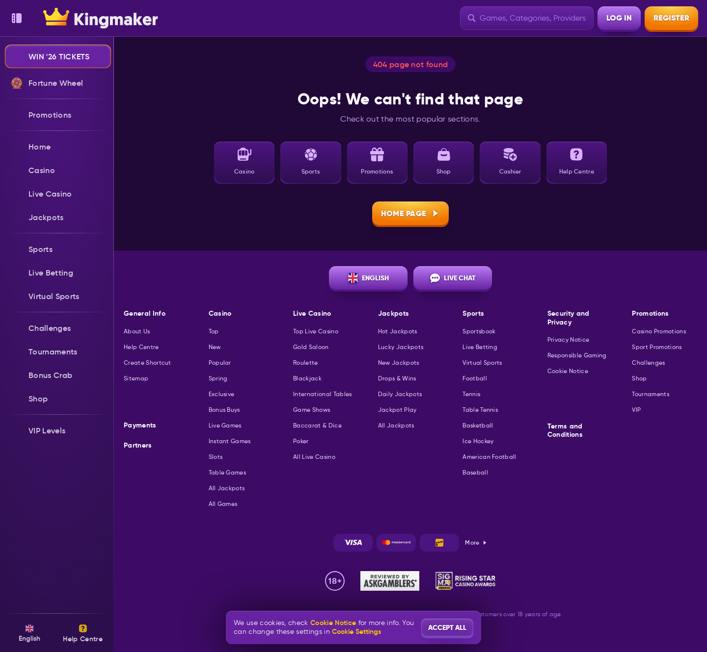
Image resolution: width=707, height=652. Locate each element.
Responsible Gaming (577, 355)
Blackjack (307, 378)
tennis (471, 394)
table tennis (480, 409)
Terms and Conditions (565, 430)
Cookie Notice (567, 371)
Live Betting (479, 347)
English (368, 278)
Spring (218, 378)
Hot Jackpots (397, 331)
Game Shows (311, 409)
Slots (216, 456)
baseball (475, 472)
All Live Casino (314, 456)
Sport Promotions (656, 347)
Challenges (648, 362)
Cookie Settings (356, 631)
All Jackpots (227, 488)
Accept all (447, 627)
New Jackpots (398, 362)
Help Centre (141, 347)
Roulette (305, 362)
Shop (639, 378)
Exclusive (222, 394)
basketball (477, 425)
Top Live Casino (315, 331)
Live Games (225, 425)
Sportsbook (478, 331)
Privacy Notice (568, 339)
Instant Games (230, 441)
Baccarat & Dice (317, 425)
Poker (301, 441)
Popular (220, 362)
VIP (636, 409)
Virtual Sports (482, 362)
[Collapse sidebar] (16, 18)
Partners (138, 445)
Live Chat (453, 278)
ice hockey (477, 441)
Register (671, 18)
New (215, 347)
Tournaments (650, 394)
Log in (619, 18)
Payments (140, 425)
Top (214, 331)
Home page (410, 213)
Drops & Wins (397, 378)
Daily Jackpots (400, 394)
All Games (223, 503)
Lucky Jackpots (400, 347)
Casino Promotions (658, 331)
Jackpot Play (397, 409)
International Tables (322, 394)
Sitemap (136, 378)
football (474, 378)
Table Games (227, 472)
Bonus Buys (224, 409)
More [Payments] (476, 542)
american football (489, 456)
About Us (137, 331)
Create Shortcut (147, 362)
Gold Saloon (311, 347)
